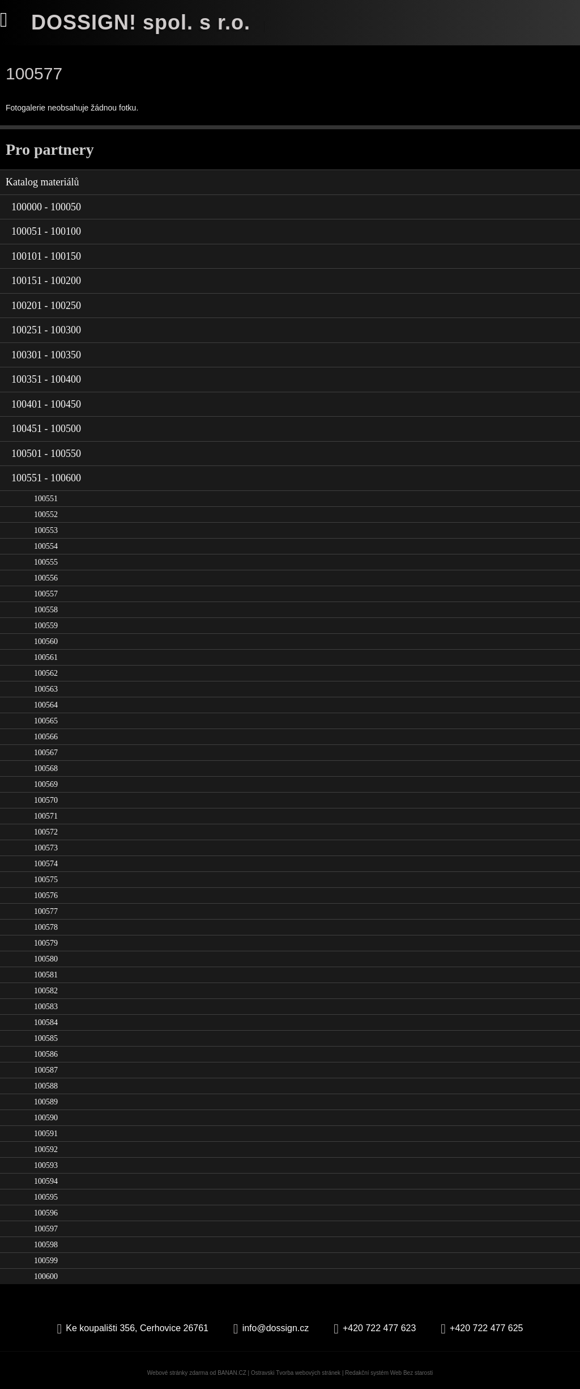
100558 (46, 609)
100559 (46, 625)
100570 (46, 800)
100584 (46, 1022)
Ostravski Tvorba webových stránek (295, 1373)
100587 (46, 1070)
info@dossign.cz (275, 1328)
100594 (46, 1181)
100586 (46, 1054)
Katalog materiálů (42, 182)
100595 (46, 1197)
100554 (46, 546)
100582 (46, 990)
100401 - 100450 (46, 404)
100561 (46, 657)
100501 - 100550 (46, 453)
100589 (46, 1102)
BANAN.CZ (232, 1373)
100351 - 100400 (46, 379)
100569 (46, 784)
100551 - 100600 (46, 478)
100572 (46, 832)
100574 (46, 863)
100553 (46, 530)
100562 (46, 673)
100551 (46, 498)
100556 (46, 578)
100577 (46, 911)
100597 (46, 1229)
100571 (46, 816)
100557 (46, 594)
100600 (46, 1276)
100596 (46, 1213)
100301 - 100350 (46, 355)
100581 (46, 975)
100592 (46, 1149)
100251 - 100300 (46, 330)
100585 (46, 1038)
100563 (46, 689)
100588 (46, 1086)
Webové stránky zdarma (177, 1373)
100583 (46, 1006)
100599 (46, 1260)
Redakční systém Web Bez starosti (389, 1373)
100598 (46, 1244)
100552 (46, 514)
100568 (46, 768)
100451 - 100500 (46, 428)
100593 (46, 1165)
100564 (46, 705)
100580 (46, 959)
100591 (46, 1133)
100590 (46, 1117)
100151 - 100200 (46, 280)
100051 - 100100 (46, 231)
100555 (46, 562)
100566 (46, 736)
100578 (46, 927)
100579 (46, 943)
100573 (46, 848)
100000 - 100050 (46, 207)
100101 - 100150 (46, 256)
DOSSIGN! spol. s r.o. (140, 22)
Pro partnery (50, 149)
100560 (46, 641)
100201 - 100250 (46, 305)
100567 (46, 752)
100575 (46, 879)
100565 (46, 721)
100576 (46, 895)
